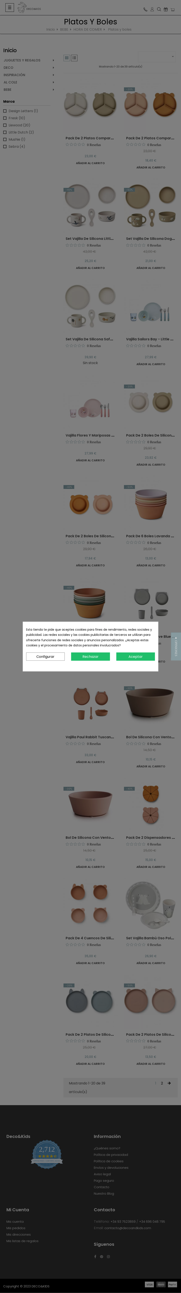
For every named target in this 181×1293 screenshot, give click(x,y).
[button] (176, 646)
